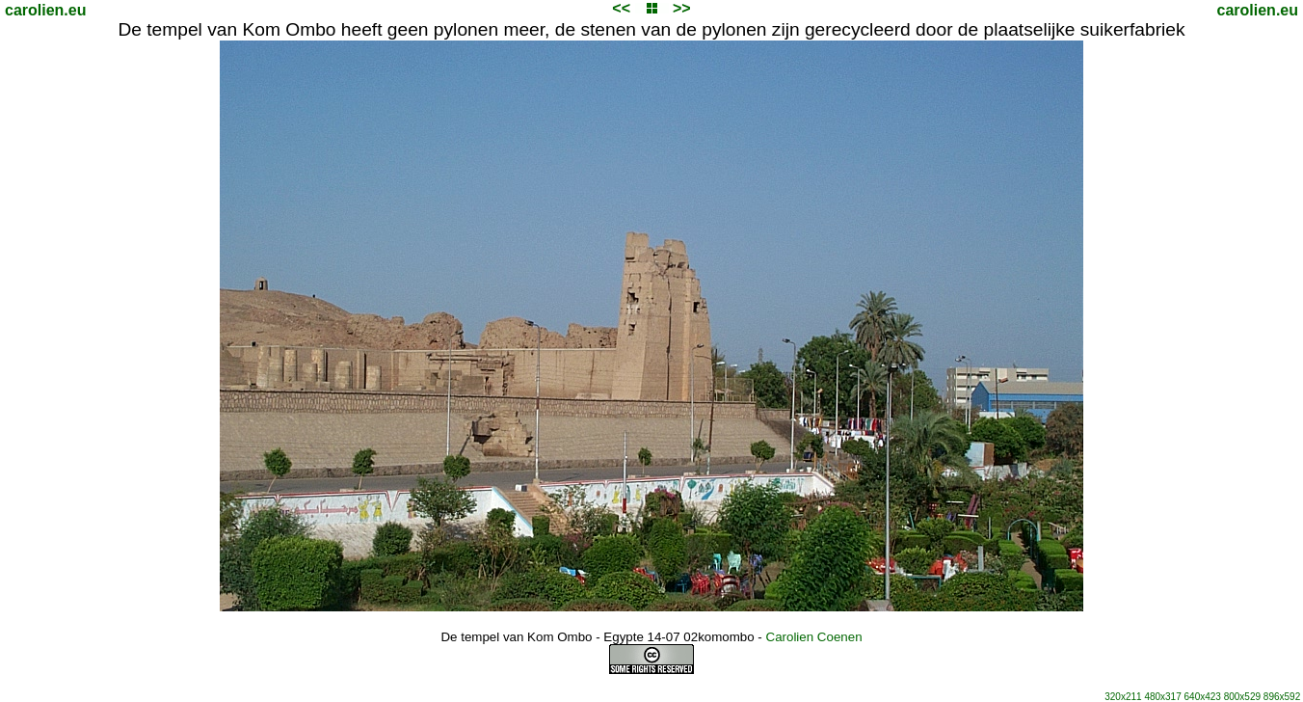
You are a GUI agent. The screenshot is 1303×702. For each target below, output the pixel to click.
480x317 (1162, 696)
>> (682, 8)
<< (621, 8)
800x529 (1242, 696)
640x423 (1202, 696)
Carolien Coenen (814, 637)
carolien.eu (45, 10)
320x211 (1122, 696)
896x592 (1281, 696)
